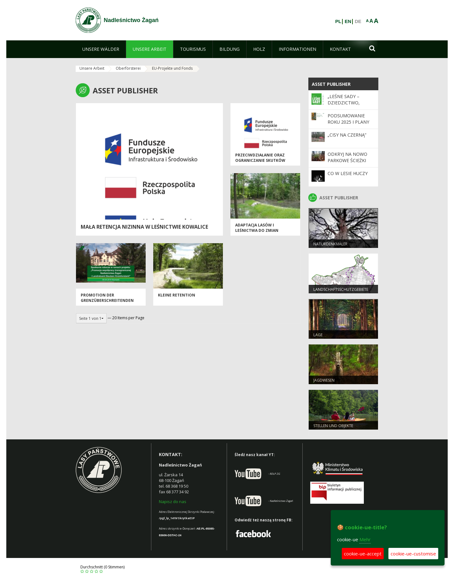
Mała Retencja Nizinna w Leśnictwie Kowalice (144, 226)
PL (338, 21)
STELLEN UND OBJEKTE (333, 425)
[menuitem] (101, 49)
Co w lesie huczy (348, 173)
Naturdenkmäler (330, 244)
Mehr (365, 539)
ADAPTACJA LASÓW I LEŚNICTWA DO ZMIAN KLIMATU (256, 230)
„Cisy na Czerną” (347, 135)
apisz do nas (174, 501)
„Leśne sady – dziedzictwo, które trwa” (344, 102)
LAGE (318, 334)
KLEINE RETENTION (176, 295)
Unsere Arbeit (91, 68)
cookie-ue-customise (413, 553)
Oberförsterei (128, 68)
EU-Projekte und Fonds (172, 68)
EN (348, 21)
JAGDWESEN (324, 380)
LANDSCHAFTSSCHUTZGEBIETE (340, 289)
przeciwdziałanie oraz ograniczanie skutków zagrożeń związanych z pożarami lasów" (261, 163)
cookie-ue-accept (362, 553)
